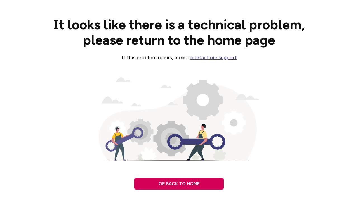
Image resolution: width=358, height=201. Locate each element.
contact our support (213, 57)
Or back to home (179, 183)
